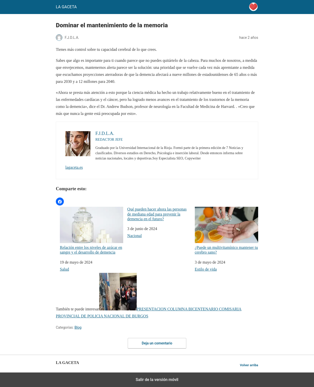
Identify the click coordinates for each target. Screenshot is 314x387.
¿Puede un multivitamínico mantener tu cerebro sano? (226, 230)
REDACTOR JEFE (109, 139)
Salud (64, 269)
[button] (60, 202)
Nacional (134, 236)
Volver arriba (249, 365)
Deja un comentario (157, 343)
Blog (78, 327)
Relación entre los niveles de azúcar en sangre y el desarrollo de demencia (91, 230)
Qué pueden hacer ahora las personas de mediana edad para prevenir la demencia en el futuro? (157, 214)
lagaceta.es (74, 167)
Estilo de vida (206, 269)
